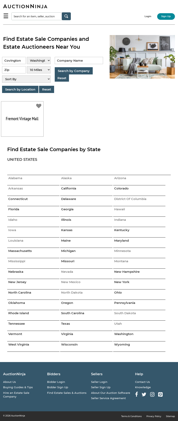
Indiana (120, 220)
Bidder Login (56, 381)
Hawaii (119, 209)
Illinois (66, 220)
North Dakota (72, 292)
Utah (118, 324)
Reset (46, 89)
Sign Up (166, 16)
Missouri (67, 261)
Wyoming (122, 344)
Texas (65, 324)
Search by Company (74, 71)
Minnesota (122, 251)
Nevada (67, 272)
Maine (66, 240)
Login (148, 16)
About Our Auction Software (110, 392)
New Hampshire (127, 272)
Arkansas (15, 188)
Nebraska (15, 272)
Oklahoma (16, 303)
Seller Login (99, 381)
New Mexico (71, 282)
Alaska (66, 178)
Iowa (12, 230)
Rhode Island (18, 313)
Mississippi (16, 261)
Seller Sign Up (100, 387)
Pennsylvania (124, 303)
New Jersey (17, 282)
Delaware (68, 199)
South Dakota (125, 313)
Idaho (12, 220)
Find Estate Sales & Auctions (67, 392)
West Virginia (18, 344)
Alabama (15, 178)
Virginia (67, 334)
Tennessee (16, 324)
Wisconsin (69, 344)
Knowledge (143, 387)
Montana (121, 261)
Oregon (67, 303)
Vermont (15, 334)
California (68, 188)
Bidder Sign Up (57, 387)
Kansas (66, 230)
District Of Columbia (130, 199)
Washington (123, 334)
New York (121, 282)
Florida (13, 209)
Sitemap (170, 416)
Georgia (67, 209)
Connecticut (18, 199)
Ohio (118, 292)
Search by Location (20, 89)
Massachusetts (20, 251)
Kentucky (121, 230)
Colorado (121, 188)
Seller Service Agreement (108, 398)
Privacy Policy (153, 416)
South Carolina (72, 313)
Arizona (120, 178)
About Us (9, 381)
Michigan (68, 251)
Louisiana (15, 240)
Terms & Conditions (131, 416)
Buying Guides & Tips (18, 387)
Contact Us (142, 381)
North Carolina (19, 292)
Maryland (121, 240)
